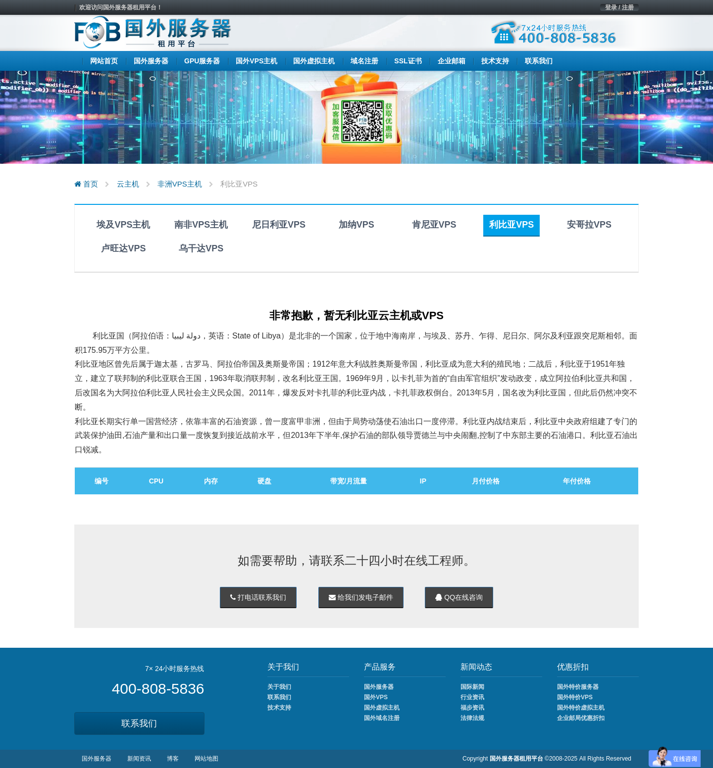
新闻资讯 (139, 758)
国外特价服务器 (578, 686)
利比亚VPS (511, 225)
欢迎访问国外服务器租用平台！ (120, 7)
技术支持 (279, 707)
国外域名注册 (382, 718)
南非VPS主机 (201, 225)
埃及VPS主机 (123, 225)
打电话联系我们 (258, 597)
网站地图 (206, 758)
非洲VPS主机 (179, 184)
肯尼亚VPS (434, 225)
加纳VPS (356, 225)
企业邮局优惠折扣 (581, 718)
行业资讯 (472, 697)
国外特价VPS (575, 697)
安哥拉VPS (589, 225)
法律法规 (472, 718)
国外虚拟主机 (382, 707)
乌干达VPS (201, 248)
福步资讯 (472, 707)
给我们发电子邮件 (361, 597)
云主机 (128, 184)
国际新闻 (472, 686)
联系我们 (139, 723)
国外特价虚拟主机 (581, 707)
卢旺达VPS (123, 248)
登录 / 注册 (619, 7)
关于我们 (279, 686)
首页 (86, 184)
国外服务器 (379, 686)
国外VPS (376, 697)
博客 (173, 758)
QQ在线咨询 (459, 597)
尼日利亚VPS (279, 225)
